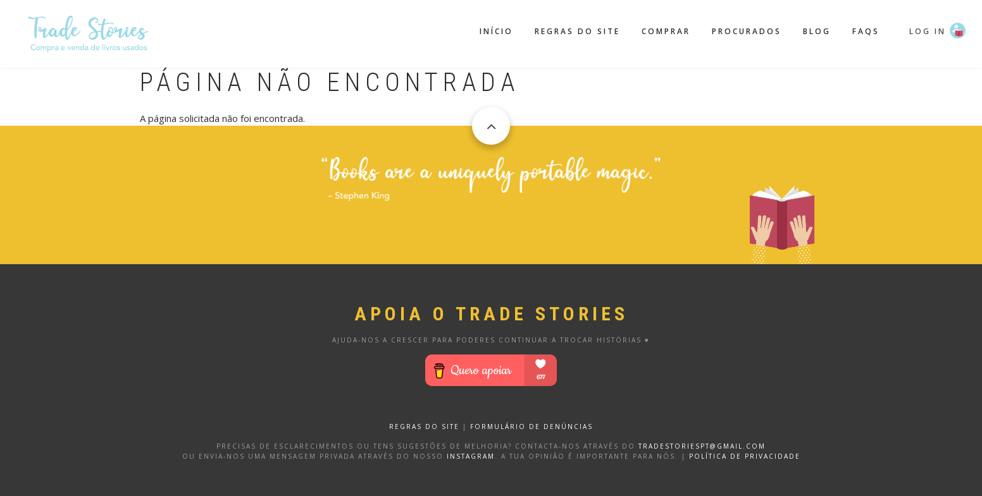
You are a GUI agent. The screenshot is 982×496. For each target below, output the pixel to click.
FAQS (865, 31)
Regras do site (577, 31)
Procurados (746, 31)
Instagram (471, 456)
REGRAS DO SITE (424, 426)
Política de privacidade (744, 456)
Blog (817, 31)
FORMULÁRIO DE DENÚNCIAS (531, 426)
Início (496, 31)
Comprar (666, 31)
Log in (927, 31)
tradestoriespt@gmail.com (702, 446)
